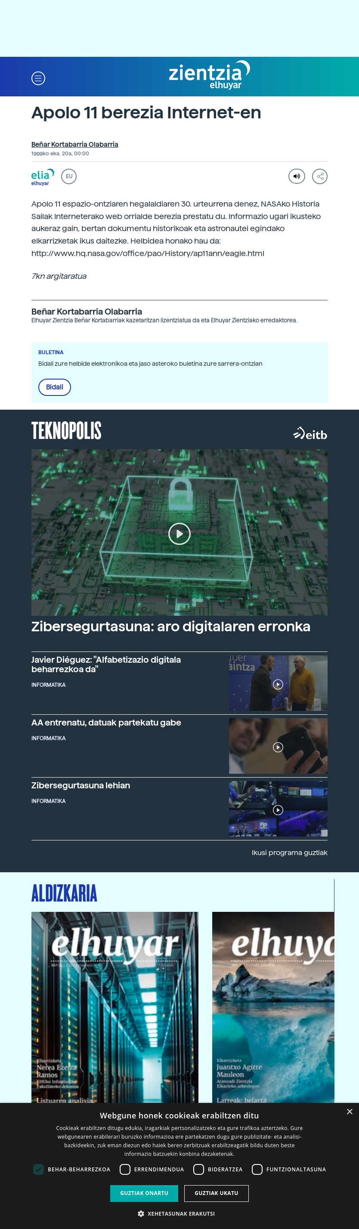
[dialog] (179, 1166)
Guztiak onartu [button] (144, 1193)
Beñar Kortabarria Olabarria (74, 144)
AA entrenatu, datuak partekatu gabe (106, 722)
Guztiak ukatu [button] (216, 1193)
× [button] (349, 1112)
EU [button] (69, 176)
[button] (38, 77)
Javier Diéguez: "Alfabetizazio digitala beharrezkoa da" (106, 664)
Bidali (54, 387)
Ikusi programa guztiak (290, 853)
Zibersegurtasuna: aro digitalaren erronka (171, 626)
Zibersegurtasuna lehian (80, 785)
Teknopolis (66, 429)
